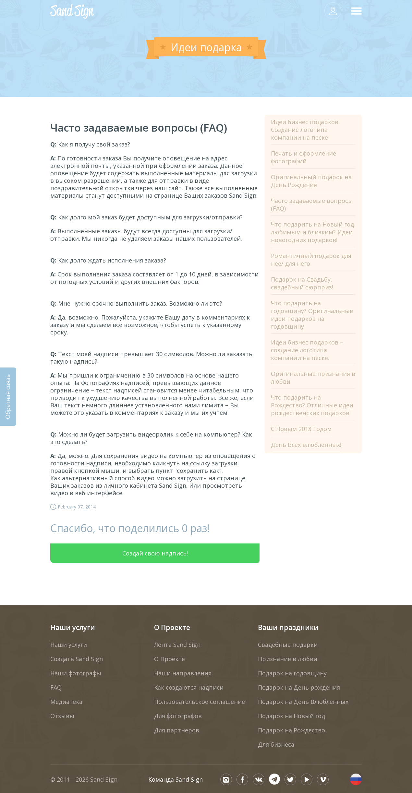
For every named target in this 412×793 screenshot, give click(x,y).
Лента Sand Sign (177, 644)
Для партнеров (176, 730)
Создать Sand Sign (76, 659)
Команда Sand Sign (175, 779)
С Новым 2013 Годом (301, 429)
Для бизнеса (276, 744)
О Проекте (172, 627)
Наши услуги (72, 627)
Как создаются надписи (189, 687)
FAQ (56, 687)
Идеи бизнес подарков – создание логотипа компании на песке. (307, 350)
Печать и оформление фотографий (303, 157)
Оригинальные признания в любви (313, 377)
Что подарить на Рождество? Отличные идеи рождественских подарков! (312, 405)
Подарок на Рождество (291, 730)
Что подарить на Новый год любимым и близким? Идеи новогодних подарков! (312, 232)
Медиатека (66, 702)
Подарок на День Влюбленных (303, 702)
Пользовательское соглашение (199, 702)
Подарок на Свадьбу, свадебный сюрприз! (302, 283)
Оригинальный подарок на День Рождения (311, 181)
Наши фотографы (75, 673)
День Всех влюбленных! (306, 445)
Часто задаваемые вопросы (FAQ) (312, 204)
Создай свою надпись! (155, 553)
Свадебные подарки (288, 644)
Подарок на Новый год (291, 716)
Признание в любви (287, 659)
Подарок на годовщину (292, 673)
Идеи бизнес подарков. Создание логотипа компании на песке (305, 129)
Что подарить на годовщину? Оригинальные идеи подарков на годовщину (312, 314)
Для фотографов (178, 716)
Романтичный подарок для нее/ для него (311, 259)
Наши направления (183, 673)
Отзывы (62, 716)
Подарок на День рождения (299, 687)
